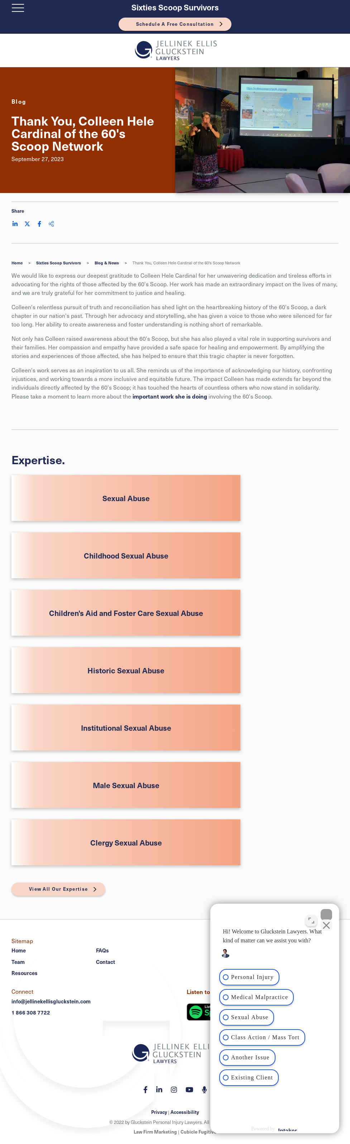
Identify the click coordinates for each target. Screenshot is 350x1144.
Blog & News (107, 262)
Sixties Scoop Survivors (175, 7)
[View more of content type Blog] (19, 101)
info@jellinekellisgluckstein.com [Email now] (51, 1001)
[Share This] (51, 224)
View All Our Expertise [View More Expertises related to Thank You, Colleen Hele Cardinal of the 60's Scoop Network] (58, 889)
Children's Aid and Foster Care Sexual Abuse (126, 613)
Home (17, 262)
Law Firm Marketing (155, 1132)
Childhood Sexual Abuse (126, 555)
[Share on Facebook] (39, 224)
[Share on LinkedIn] (15, 224)
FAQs (102, 950)
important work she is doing (170, 396)
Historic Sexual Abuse (125, 670)
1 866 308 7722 (30, 1012)
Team (18, 961)
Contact (105, 961)
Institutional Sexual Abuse (126, 727)
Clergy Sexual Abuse (126, 842)
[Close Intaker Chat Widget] (326, 915)
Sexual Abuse (126, 498)
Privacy (159, 1112)
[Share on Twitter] (27, 224)
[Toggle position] (311, 920)
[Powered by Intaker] (287, 1129)
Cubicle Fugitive (198, 1132)
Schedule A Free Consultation (175, 24)
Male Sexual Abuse (126, 785)
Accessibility (185, 1112)
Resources (24, 972)
